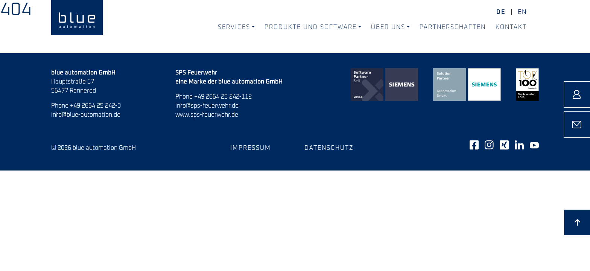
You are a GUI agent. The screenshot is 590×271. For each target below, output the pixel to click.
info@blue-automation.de (85, 115)
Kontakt (511, 27)
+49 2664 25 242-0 (95, 106)
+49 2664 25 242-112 (223, 97)
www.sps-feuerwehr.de (206, 115)
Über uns (388, 27)
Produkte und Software (311, 27)
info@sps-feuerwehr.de (207, 106)
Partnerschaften (453, 27)
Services (234, 27)
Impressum (250, 148)
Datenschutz (329, 148)
